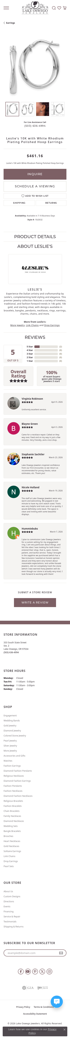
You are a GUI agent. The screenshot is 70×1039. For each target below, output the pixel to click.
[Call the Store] (11, 652)
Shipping (19, 203)
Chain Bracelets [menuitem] (12, 811)
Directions (9, 901)
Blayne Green (30, 423)
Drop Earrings (52, 325)
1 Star (30, 360)
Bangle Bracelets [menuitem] (12, 831)
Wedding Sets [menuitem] (11, 826)
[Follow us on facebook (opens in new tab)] (21, 971)
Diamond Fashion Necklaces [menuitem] (18, 795)
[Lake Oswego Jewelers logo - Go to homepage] (35, 8)
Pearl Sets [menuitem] (9, 866)
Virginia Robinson (32, 398)
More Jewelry (17, 325)
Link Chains (32, 325)
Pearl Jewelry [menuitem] (10, 740)
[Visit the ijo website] (42, 987)
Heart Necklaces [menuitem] (12, 841)
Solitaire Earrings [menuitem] (12, 851)
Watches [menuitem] (8, 760)
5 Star (30, 346)
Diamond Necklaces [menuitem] (14, 821)
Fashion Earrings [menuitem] (12, 765)
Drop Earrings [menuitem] (11, 861)
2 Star (30, 357)
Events (7, 906)
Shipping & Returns (13, 926)
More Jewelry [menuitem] (10, 750)
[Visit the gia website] (28, 987)
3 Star (30, 353)
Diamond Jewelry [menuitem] (12, 730)
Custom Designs (12, 896)
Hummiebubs (30, 528)
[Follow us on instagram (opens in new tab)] (49, 971)
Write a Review (35, 602)
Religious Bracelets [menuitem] (13, 800)
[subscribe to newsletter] (61, 953)
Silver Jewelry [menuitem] (10, 745)
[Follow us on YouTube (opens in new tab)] (28, 971)
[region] (35, 66)
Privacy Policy (23, 1006)
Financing (9, 911)
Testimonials (10, 921)
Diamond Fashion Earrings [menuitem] (17, 780)
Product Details (35, 236)
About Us (8, 891)
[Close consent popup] (64, 1029)
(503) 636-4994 (35, 125)
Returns (51, 203)
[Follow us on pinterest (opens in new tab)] (35, 971)
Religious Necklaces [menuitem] (14, 775)
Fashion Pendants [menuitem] (13, 785)
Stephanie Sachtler (33, 454)
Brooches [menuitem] (8, 836)
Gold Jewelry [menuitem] (10, 725)
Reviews (35, 337)
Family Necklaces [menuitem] (12, 816)
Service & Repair (12, 916)
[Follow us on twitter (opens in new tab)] (42, 971)
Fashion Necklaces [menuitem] (13, 790)
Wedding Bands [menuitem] (12, 720)
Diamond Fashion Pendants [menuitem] (18, 770)
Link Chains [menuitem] (9, 856)
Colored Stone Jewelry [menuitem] (15, 735)
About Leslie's (35, 246)
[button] (54, 7)
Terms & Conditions (44, 1006)
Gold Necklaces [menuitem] (11, 846)
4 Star (30, 350)
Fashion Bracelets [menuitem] (13, 806)
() (60, 346)
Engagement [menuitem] (10, 715)
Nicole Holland (30, 487)
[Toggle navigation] (6, 8)
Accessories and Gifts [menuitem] (14, 755)
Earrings (10, 22)
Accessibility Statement (35, 1013)
